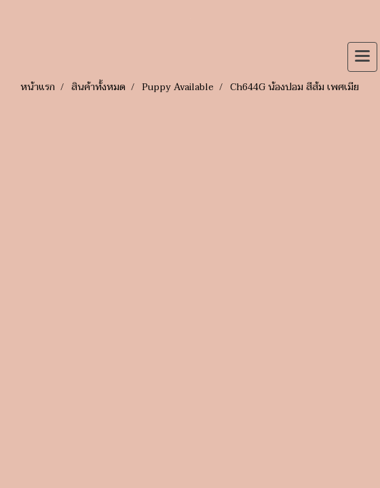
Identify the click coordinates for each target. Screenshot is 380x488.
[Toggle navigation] (362, 57)
